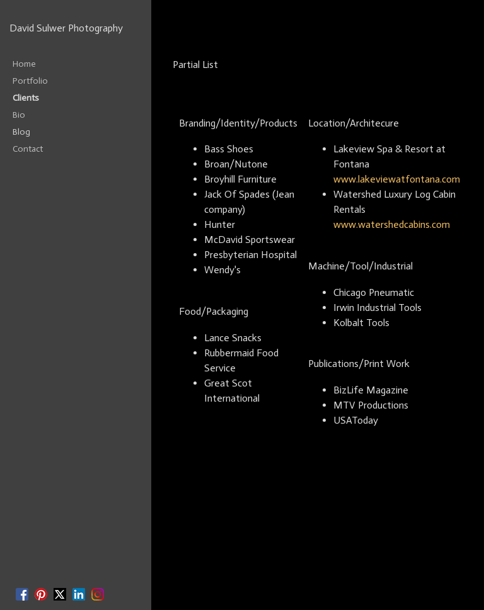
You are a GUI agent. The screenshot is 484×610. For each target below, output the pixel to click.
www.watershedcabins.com (391, 224)
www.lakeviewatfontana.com (396, 179)
